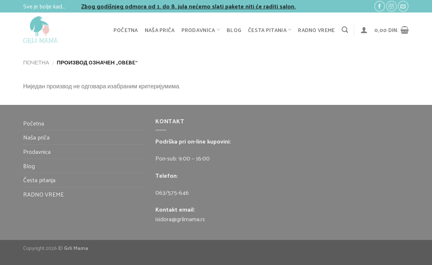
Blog (234, 30)
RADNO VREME (316, 30)
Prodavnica (200, 30)
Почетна (36, 62)
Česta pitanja (269, 30)
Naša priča (160, 30)
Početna (126, 30)
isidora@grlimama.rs (180, 218)
